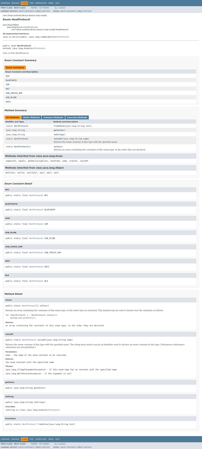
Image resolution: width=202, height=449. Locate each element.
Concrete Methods (77, 117)
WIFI (8, 102)
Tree (31, 3)
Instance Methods (53, 117)
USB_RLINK (11, 97)
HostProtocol (30, 27)
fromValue (59, 126)
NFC (7, 89)
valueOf (58, 139)
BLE (7, 76)
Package (15, 3)
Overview (5, 3)
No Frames (44, 8)
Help (57, 3)
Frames (34, 8)
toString (58, 134)
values (57, 146)
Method (46, 11)
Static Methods (31, 117)
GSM (7, 84)
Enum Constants (26, 11)
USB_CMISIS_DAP (14, 93)
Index (51, 3)
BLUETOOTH (11, 80)
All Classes (60, 8)
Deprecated (41, 3)
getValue (58, 130)
